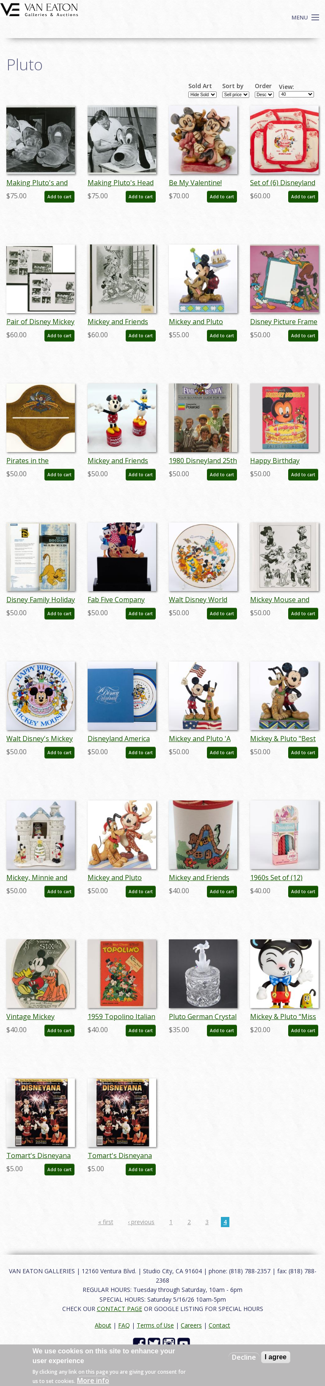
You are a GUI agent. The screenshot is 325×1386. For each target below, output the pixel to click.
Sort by (233, 86)
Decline (244, 1357)
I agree (276, 1357)
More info (93, 1380)
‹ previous (141, 1222)
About (103, 1325)
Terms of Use (155, 1325)
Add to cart (59, 197)
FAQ (124, 1325)
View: (286, 87)
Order (263, 86)
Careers (191, 1325)
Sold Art (200, 86)
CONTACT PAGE (119, 1309)
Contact (219, 1325)
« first (105, 1222)
